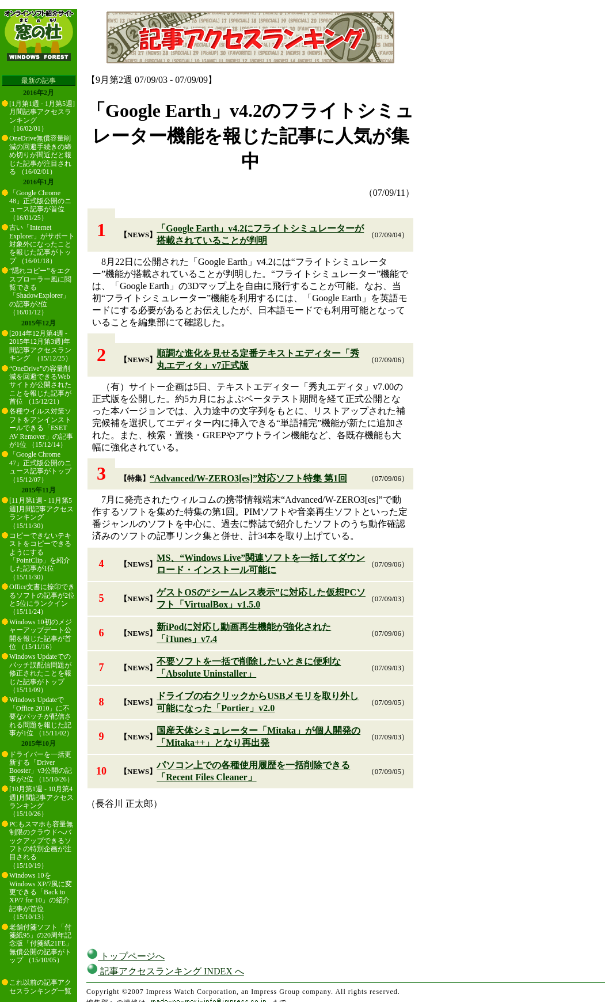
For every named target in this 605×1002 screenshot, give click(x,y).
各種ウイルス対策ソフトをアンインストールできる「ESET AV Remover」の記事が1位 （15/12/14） (41, 428)
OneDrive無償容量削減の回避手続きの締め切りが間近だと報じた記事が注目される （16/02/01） (40, 155)
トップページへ (125, 956)
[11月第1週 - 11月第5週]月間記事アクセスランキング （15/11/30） (41, 512)
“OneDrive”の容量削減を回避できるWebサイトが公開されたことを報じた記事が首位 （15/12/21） (40, 385)
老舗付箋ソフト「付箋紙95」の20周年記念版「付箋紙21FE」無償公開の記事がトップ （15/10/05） (41, 944)
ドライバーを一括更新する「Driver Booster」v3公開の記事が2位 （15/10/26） (41, 766)
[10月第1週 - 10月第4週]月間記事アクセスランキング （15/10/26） (41, 801)
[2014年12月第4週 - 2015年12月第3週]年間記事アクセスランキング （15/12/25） (40, 345)
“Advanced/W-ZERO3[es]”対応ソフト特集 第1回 (248, 478)
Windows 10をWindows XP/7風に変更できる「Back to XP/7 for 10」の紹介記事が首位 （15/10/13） (40, 896)
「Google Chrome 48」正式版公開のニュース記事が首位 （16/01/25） (40, 205)
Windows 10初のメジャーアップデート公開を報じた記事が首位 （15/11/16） (40, 634)
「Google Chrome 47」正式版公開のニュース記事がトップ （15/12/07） (40, 466)
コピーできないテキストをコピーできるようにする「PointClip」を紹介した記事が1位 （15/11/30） (40, 556)
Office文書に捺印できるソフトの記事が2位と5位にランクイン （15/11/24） (42, 599)
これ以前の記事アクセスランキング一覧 (40, 986)
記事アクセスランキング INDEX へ (165, 971)
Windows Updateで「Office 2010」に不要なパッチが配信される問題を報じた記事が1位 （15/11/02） (41, 716)
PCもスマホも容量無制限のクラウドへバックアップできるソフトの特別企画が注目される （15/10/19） (41, 845)
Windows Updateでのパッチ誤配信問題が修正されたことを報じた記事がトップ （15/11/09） (40, 673)
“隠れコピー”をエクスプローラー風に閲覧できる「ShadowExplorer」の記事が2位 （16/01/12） (40, 291)
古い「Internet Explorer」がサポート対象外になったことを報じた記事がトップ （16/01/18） (42, 244)
